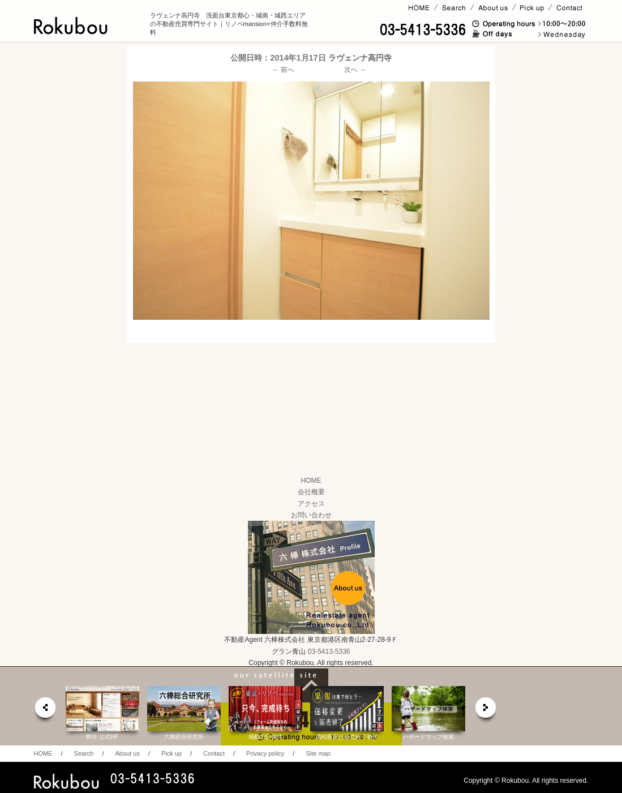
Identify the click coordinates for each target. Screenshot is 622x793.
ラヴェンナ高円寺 (360, 57)
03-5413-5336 (329, 651)
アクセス (311, 504)
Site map (318, 753)
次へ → (355, 70)
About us (127, 753)
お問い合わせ (311, 515)
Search (84, 753)
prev (44, 710)
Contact (214, 753)
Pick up (171, 753)
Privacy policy (265, 753)
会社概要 (311, 492)
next (486, 710)
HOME (311, 481)
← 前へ (283, 70)
